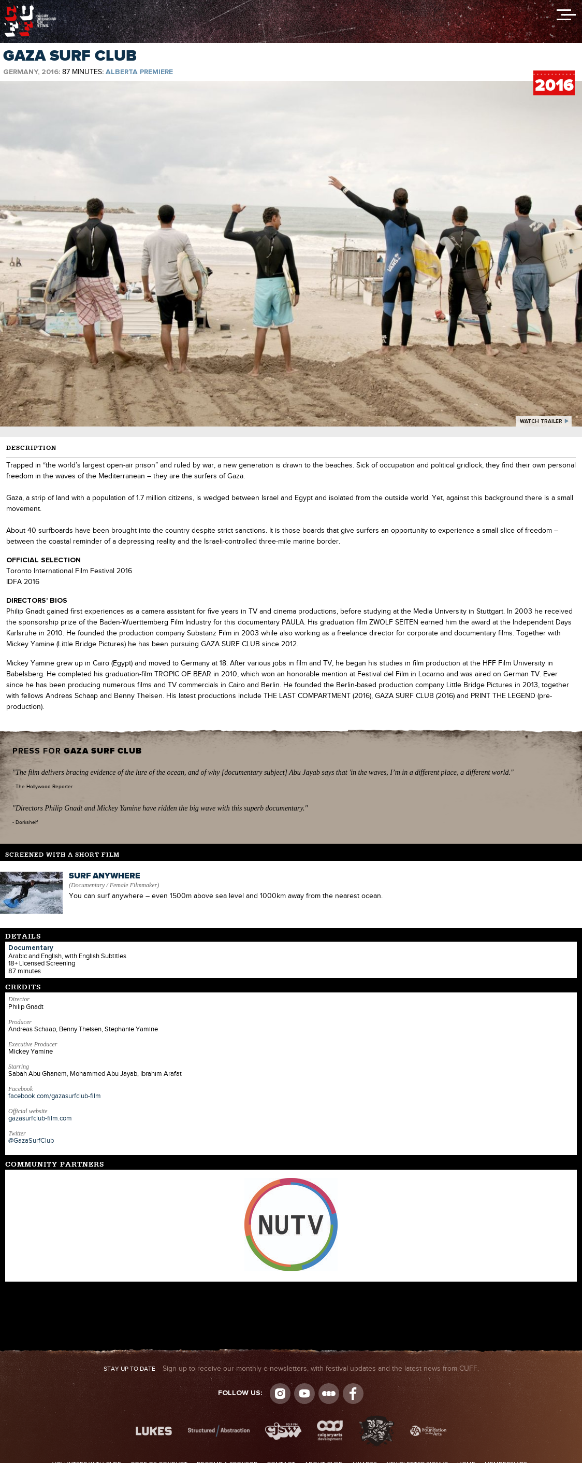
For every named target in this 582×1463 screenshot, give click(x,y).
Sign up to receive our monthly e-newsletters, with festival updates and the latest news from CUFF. (291, 1369)
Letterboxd (328, 1393)
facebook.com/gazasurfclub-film (54, 1096)
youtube (304, 1393)
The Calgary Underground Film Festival (30, 7)
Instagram (280, 1393)
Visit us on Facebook (353, 1393)
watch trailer (541, 421)
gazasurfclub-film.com (40, 1118)
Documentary (30, 948)
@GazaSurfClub (31, 1141)
